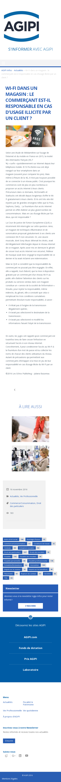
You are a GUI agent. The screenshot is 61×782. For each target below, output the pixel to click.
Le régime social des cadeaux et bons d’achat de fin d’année (45, 390)
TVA (9, 578)
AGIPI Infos (6, 70)
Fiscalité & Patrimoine (28, 703)
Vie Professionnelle (29, 496)
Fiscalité (11, 556)
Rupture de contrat (31, 573)
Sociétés (50, 573)
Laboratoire (30, 669)
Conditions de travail (45, 543)
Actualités (18, 70)
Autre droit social (14, 539)
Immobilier (38, 565)
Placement (11, 573)
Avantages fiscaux (36, 539)
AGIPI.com (30, 637)
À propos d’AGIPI (11, 716)
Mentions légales (10, 778)
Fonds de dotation (30, 648)
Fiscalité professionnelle (41, 561)
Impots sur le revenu (15, 569)
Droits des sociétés (40, 552)
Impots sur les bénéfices (41, 569)
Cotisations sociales (29, 548)
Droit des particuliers (16, 552)
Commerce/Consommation (22, 503)
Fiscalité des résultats (31, 556)
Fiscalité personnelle (15, 561)
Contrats (10, 548)
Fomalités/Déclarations (16, 565)
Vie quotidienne (30, 710)
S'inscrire (9, 740)
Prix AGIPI (30, 659)
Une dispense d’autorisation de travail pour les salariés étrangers (15, 390)
